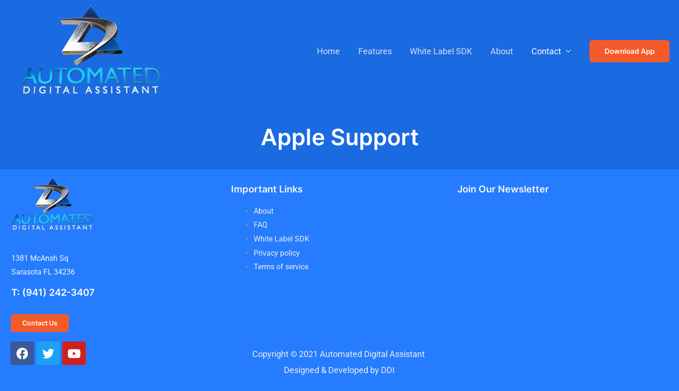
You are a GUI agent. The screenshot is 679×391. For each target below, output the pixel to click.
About (503, 51)
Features (379, 51)
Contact (547, 51)
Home (334, 51)
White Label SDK (444, 51)
